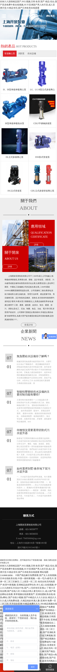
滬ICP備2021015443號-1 (28, 547)
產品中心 (38, 16)
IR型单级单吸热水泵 (14, 123)
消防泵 (21, 53)
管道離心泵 (9, 53)
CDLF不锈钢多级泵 (42, 123)
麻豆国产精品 (48, 651)
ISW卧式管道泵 (42, 157)
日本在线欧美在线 (8, 578)
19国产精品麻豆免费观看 (26, 575)
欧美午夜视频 (9, 585)
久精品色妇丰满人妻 (30, 601)
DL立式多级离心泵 (15, 157)
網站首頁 (50, 16)
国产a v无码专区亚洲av (35, 588)
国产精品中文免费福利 (40, 642)
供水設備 (32, 53)
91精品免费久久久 (31, 604)
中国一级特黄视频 (26, 578)
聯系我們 (26, 16)
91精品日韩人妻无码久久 (32, 591)
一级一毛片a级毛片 (45, 578)
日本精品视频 (42, 616)
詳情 (36, 245)
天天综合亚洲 (15, 604)
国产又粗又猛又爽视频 (42, 635)
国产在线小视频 (15, 597)
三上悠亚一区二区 (28, 581)
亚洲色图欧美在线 (44, 594)
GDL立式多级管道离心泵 (42, 191)
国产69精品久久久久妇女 (35, 597)
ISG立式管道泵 (15, 191)
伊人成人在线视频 (45, 585)
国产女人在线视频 (47, 575)
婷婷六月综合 (40, 645)
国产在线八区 (13, 591)
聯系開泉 (50, 667)
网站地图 (44, 572)
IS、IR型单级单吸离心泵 (14, 89)
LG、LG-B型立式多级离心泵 (42, 90)
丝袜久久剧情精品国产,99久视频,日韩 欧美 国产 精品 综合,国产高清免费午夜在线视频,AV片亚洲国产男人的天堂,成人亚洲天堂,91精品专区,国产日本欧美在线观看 (28, 4)
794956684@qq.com (32, 538)
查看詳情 (28, 325)
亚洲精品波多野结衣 (26, 585)
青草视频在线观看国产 (24, 594)
